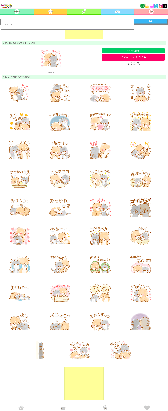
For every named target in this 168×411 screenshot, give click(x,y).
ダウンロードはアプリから (133, 57)
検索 (150, 21)
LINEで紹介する (133, 51)
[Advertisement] (84, 33)
